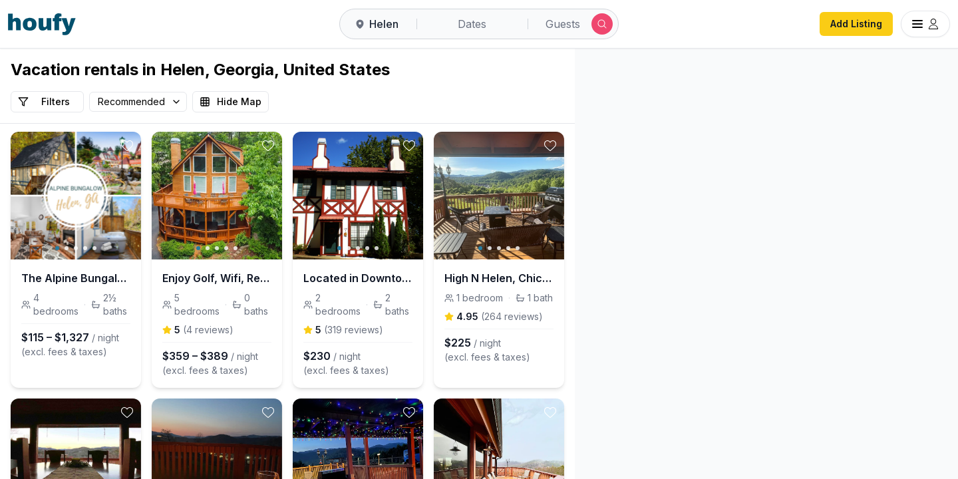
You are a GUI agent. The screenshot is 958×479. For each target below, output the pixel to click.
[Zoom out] (928, 103)
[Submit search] (602, 24)
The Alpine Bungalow (76, 278)
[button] (809, 224)
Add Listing (856, 23)
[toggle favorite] (174, 146)
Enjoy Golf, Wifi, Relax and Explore (288, 278)
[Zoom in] (928, 78)
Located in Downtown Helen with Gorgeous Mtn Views (475, 278)
